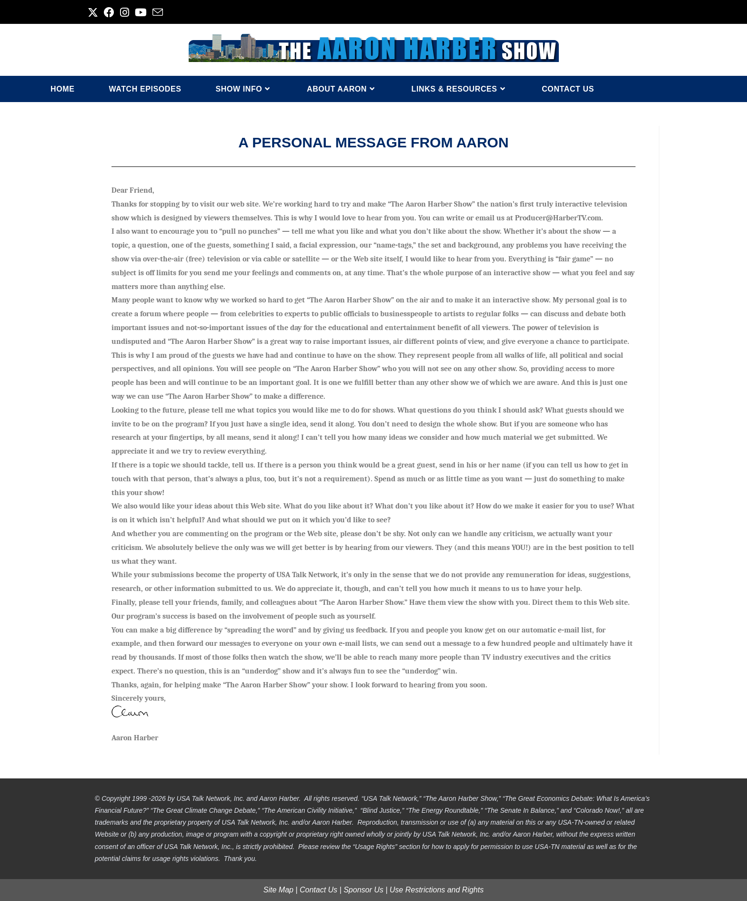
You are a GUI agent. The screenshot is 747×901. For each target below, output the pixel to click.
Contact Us (318, 890)
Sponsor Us (363, 890)
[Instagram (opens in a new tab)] (124, 12)
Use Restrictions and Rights (437, 890)
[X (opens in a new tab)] (94, 12)
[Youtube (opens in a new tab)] (141, 12)
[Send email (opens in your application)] (158, 12)
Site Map (278, 890)
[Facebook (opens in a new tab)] (109, 12)
